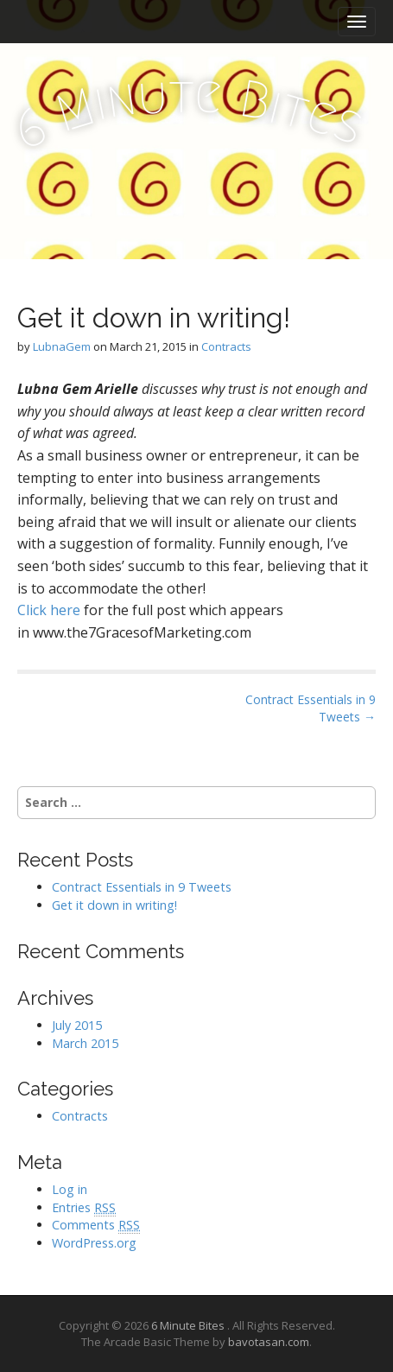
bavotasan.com (268, 1342)
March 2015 (85, 1043)
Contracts (226, 346)
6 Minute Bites (189, 1325)
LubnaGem (62, 346)
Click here (48, 609)
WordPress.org (94, 1243)
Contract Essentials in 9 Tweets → (310, 708)
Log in (69, 1189)
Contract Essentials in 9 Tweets (141, 887)
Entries (84, 1207)
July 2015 (77, 1025)
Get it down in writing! (114, 905)
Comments (96, 1225)
